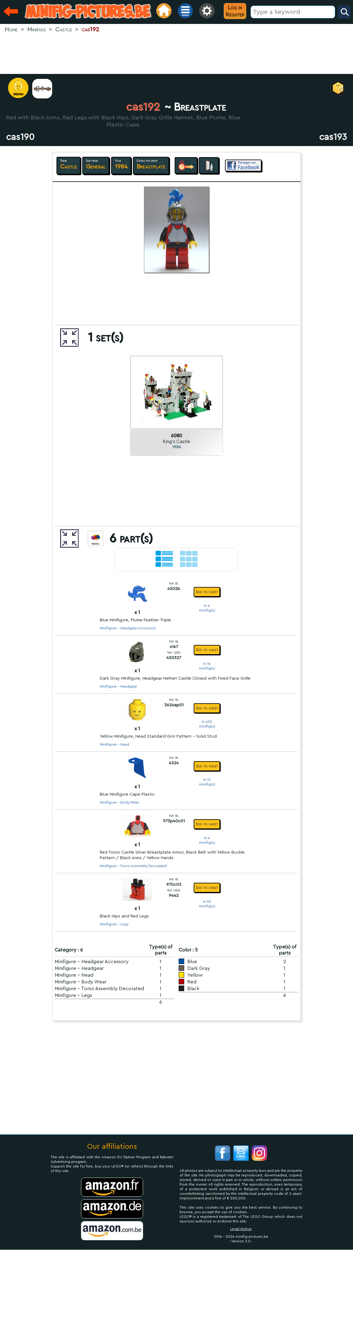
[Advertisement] (176, 54)
